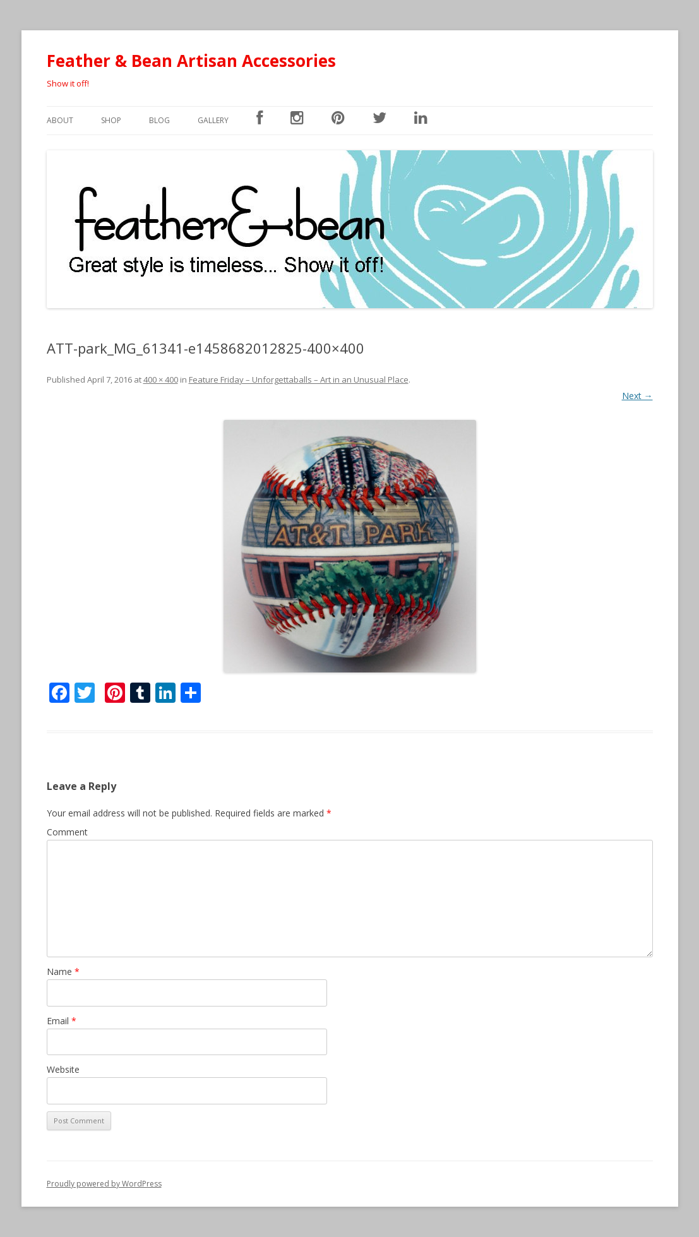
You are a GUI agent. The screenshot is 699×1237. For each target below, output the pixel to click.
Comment (67, 832)
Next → (637, 396)
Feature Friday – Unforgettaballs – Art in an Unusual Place (299, 379)
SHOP (111, 120)
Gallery (213, 120)
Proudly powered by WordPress (104, 1183)
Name (63, 971)
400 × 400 (160, 379)
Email (61, 1021)
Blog (159, 120)
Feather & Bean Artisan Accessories (191, 60)
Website (63, 1069)
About (60, 120)
